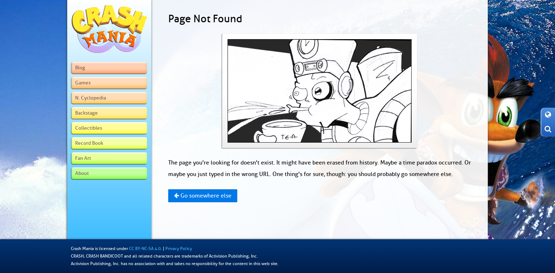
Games (83, 82)
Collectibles (88, 128)
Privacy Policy (178, 248)
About (82, 173)
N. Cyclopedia (90, 97)
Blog (80, 67)
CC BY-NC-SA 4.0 (145, 248)
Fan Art (83, 158)
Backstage (86, 113)
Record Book (89, 143)
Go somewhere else (202, 195)
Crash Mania (82, 248)
